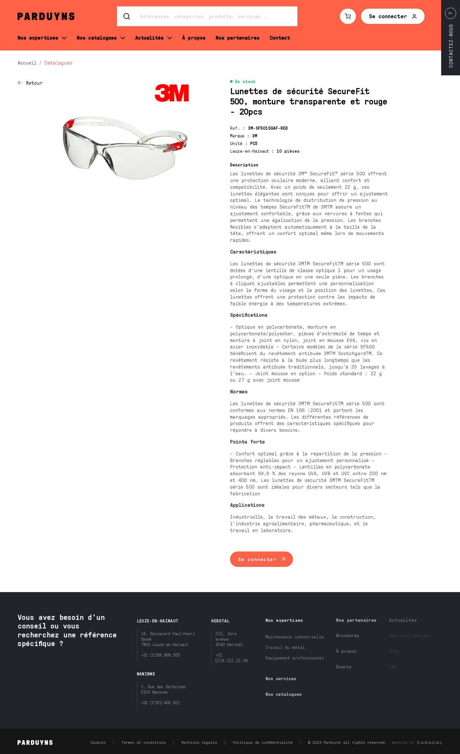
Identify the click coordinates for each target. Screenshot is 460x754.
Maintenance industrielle (294, 636)
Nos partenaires (356, 620)
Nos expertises (284, 620)
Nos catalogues (283, 694)
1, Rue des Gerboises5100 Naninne (163, 689)
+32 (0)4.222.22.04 (231, 657)
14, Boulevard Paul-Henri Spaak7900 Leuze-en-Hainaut (168, 639)
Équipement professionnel (294, 657)
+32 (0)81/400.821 (160, 702)
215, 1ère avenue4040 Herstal (229, 639)
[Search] (207, 16)
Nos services (280, 678)
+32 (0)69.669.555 (160, 655)
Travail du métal (285, 647)
